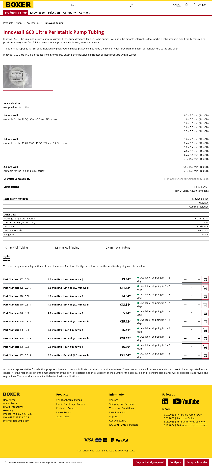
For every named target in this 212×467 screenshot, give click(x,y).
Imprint (113, 416)
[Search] (131, 5)
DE (174, 5)
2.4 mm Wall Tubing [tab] (118, 247)
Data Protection (117, 412)
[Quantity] (192, 279)
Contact (113, 399)
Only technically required (149, 462)
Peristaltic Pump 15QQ (189, 414)
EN (179, 5)
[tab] (28, 76)
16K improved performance (192, 425)
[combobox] (98, 5)
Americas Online (186, 418)
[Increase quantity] (199, 279)
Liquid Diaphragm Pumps (70, 404)
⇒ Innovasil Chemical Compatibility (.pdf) (186, 178)
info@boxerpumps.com (16, 420)
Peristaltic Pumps (66, 408)
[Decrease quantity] (185, 279)
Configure (175, 462)
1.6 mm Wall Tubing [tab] (67, 247)
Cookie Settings (117, 420)
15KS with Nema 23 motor (191, 421)
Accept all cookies (197, 462)
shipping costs (126, 450)
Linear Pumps (64, 412)
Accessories (62, 416)
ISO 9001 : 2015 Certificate (123, 424)
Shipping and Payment (121, 404)
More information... (74, 462)
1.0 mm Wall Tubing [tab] (15, 247)
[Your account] (186, 5)
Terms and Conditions (121, 408)
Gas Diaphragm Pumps (69, 399)
